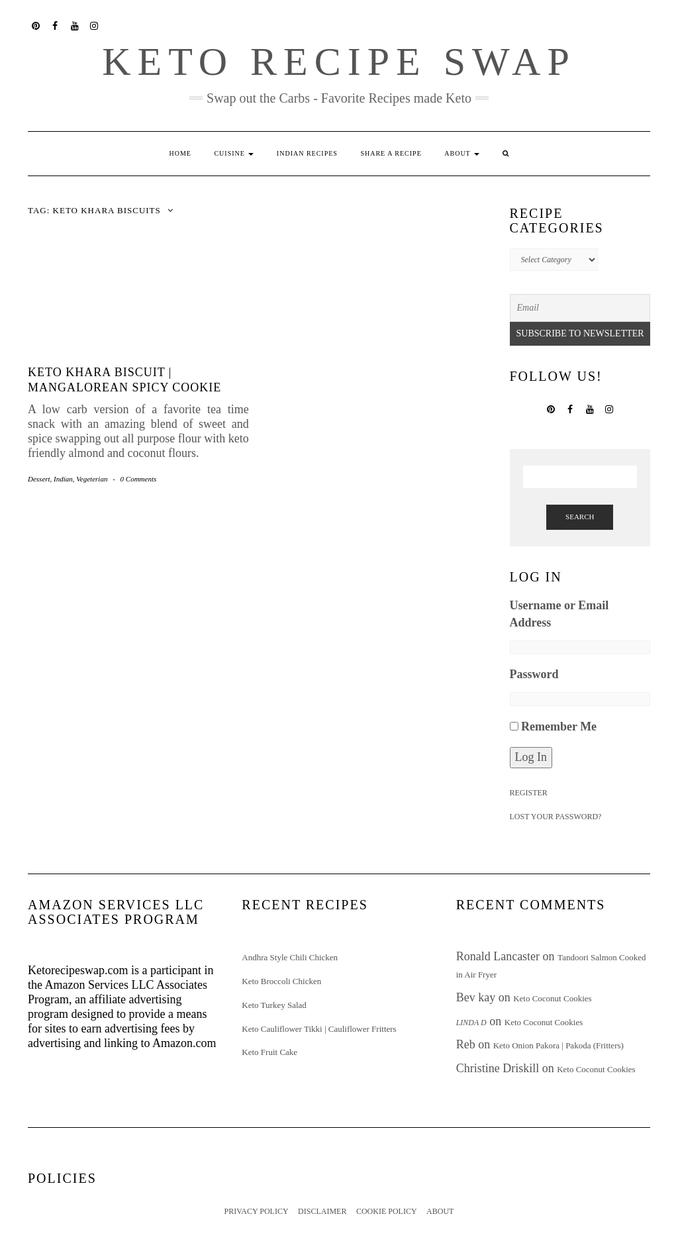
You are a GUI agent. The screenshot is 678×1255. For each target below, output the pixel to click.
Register (529, 792)
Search (579, 517)
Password (534, 674)
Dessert (39, 479)
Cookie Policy (386, 1211)
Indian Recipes (307, 153)
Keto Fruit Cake (269, 1052)
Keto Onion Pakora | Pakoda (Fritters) (558, 1045)
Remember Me (559, 726)
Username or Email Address (559, 614)
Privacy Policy (256, 1211)
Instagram (95, 24)
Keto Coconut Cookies (552, 998)
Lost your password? (556, 816)
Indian (63, 479)
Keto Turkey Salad (274, 1005)
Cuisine (234, 153)
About (461, 153)
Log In (531, 757)
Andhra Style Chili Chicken (290, 957)
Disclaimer (322, 1211)
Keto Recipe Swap (339, 61)
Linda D (471, 1022)
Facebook (56, 24)
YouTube (75, 24)
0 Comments (139, 479)
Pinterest (36, 24)
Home (180, 153)
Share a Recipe (390, 153)
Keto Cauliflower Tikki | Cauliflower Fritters (319, 1029)
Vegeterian (91, 479)
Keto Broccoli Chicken (281, 981)
